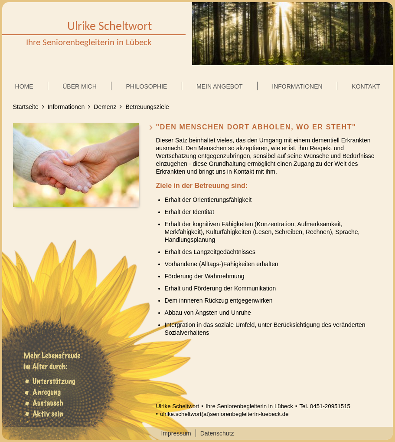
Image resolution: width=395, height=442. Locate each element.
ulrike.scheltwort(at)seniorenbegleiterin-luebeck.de (224, 414)
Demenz (105, 106)
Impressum (176, 433)
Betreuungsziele (147, 106)
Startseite (26, 106)
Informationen (66, 106)
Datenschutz (217, 433)
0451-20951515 (330, 406)
